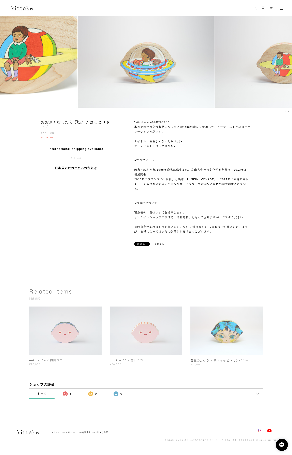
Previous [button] (6, 62)
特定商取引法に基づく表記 (93, 432)
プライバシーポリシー (63, 432)
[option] (146, 62)
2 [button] (288, 111)
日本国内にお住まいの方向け (76, 168)
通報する (159, 244)
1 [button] (285, 111)
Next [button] (286, 62)
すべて (42, 393)
